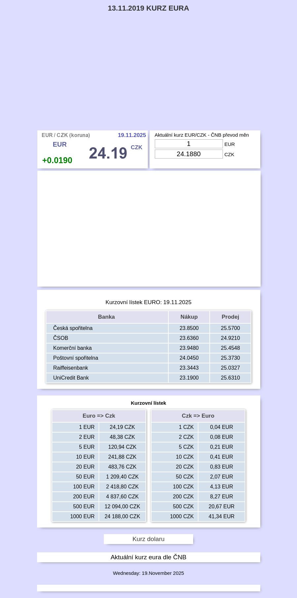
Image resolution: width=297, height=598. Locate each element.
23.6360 (189, 338)
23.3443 (189, 368)
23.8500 (189, 328)
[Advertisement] (148, 80)
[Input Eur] (189, 143)
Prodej (230, 317)
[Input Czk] (189, 154)
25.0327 (230, 368)
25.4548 (230, 348)
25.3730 (230, 358)
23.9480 (189, 348)
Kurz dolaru (148, 538)
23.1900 (189, 378)
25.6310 (230, 378)
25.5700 (230, 328)
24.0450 (189, 358)
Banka (107, 317)
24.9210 (230, 338)
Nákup (189, 317)
